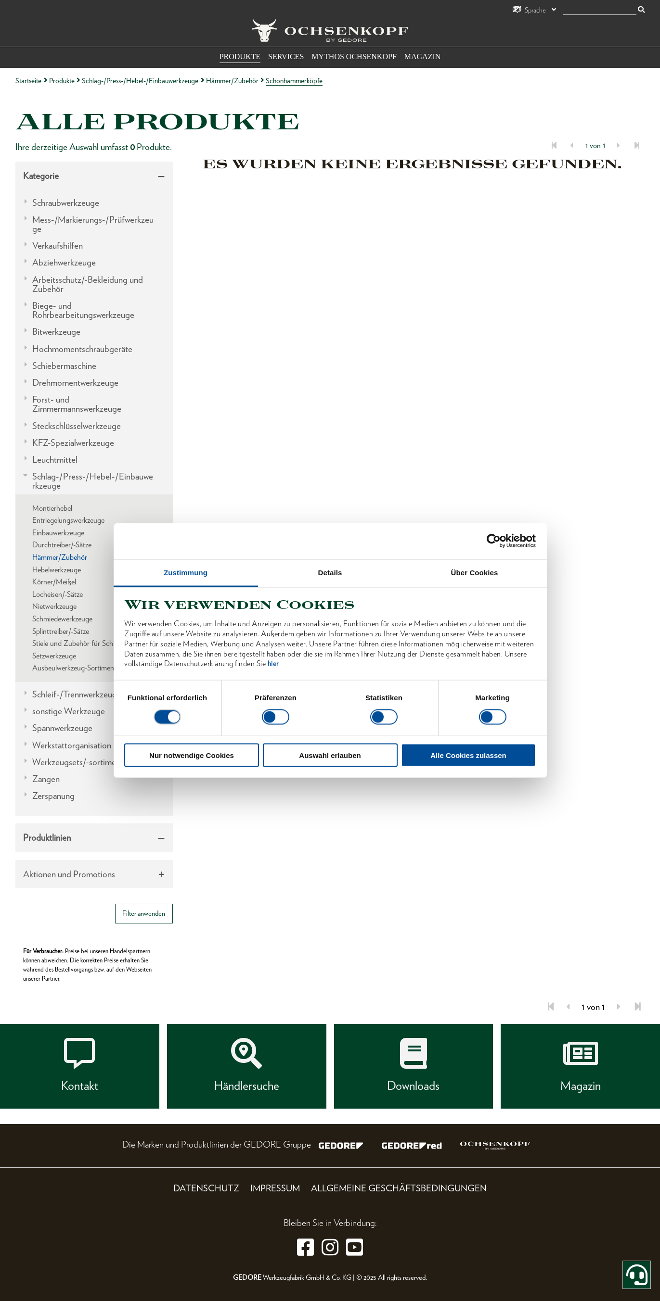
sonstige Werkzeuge (68, 711)
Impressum (275, 1188)
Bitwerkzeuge (56, 331)
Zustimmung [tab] (185, 572)
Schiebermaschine (64, 365)
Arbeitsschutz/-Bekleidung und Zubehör (87, 284)
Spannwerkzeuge (62, 728)
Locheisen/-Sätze (57, 594)
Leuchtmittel (55, 459)
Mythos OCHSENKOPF (353, 56)
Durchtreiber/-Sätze (61, 544)
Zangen (46, 778)
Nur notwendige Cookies (191, 755)
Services (286, 56)
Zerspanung (53, 795)
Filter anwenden (143, 913)
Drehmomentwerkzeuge (75, 382)
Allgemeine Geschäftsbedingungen (399, 1188)
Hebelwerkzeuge (56, 569)
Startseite (28, 80)
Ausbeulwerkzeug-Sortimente (76, 667)
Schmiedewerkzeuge (62, 618)
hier (273, 663)
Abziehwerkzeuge (64, 262)
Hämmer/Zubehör (232, 80)
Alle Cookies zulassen (468, 755)
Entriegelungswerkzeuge (68, 520)
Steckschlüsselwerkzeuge (76, 425)
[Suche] (599, 10)
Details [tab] (330, 572)
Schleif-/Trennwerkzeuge (76, 694)
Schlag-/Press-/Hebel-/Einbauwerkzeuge (140, 80)
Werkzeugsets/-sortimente (80, 762)
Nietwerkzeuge (54, 606)
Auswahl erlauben (330, 755)
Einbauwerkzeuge (58, 532)
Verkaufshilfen (57, 245)
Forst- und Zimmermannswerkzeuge (76, 404)
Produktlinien (47, 837)
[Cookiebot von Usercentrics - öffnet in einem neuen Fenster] (494, 541)
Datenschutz (206, 1188)
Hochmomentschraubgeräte (82, 349)
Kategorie (41, 175)
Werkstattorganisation (71, 745)
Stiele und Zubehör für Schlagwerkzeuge (92, 643)
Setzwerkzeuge (54, 655)
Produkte (240, 56)
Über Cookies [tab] (474, 572)
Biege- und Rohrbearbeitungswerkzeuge (83, 310)
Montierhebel (52, 508)
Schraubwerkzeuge (65, 202)
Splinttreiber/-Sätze (60, 631)
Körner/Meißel (54, 581)
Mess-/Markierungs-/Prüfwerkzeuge (93, 224)
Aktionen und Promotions (69, 874)
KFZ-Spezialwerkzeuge (73, 442)
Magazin (422, 56)
